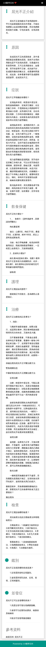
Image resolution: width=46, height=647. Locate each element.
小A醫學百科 (9, 3)
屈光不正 (19, 637)
